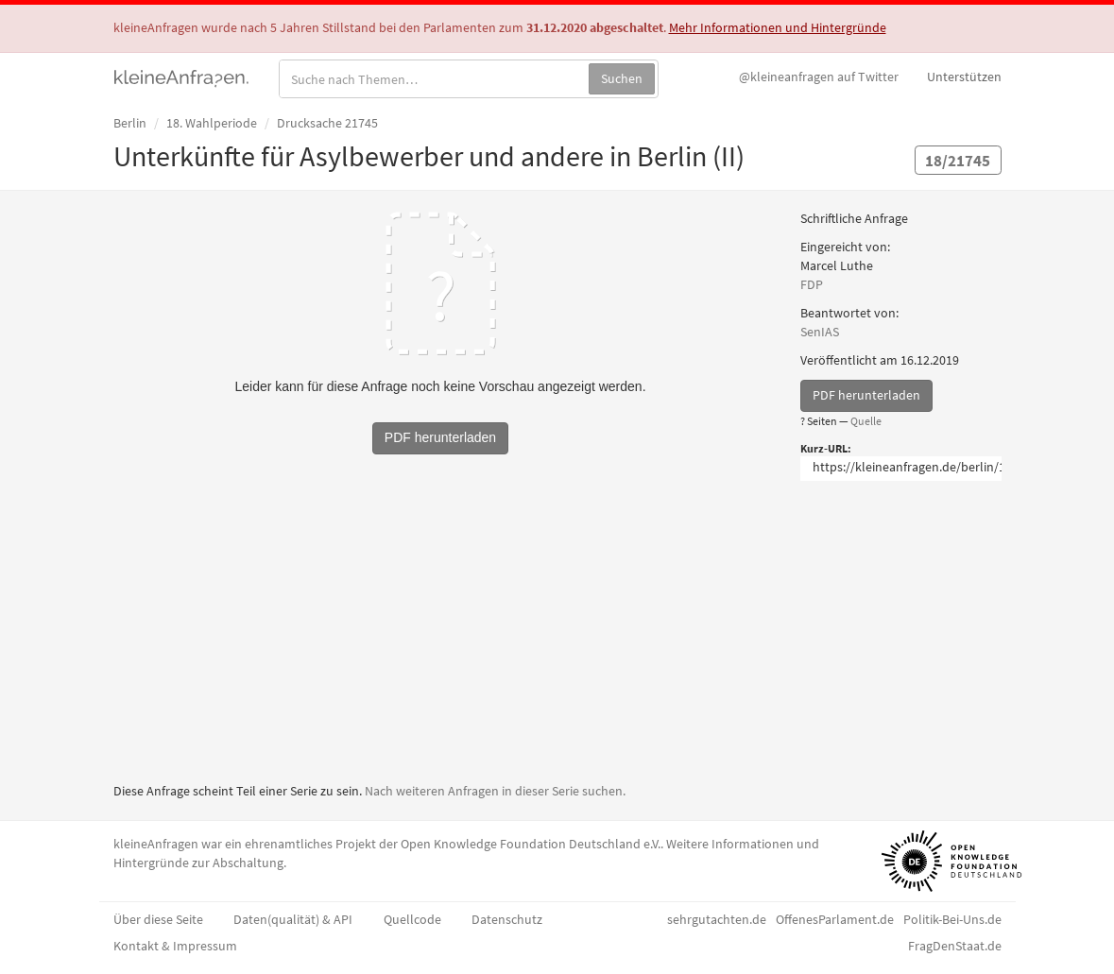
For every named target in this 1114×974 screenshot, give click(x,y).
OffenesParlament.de (835, 919)
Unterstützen (964, 76)
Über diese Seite (158, 919)
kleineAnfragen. (182, 76)
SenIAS (819, 331)
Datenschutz (506, 919)
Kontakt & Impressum (175, 945)
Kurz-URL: (825, 448)
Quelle (866, 421)
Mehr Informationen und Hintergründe (777, 27)
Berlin (129, 122)
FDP (811, 284)
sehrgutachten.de (716, 919)
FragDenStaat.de (955, 945)
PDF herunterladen (866, 394)
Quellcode (412, 919)
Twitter (819, 76)
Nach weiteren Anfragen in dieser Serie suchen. (495, 790)
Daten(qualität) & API (292, 919)
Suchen (622, 78)
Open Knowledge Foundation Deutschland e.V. (530, 843)
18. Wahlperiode (211, 122)
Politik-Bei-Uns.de (952, 919)
